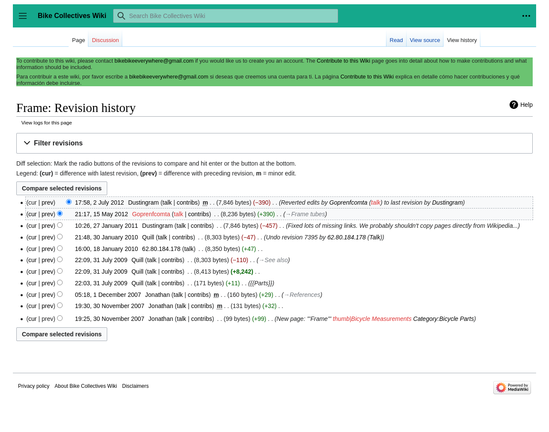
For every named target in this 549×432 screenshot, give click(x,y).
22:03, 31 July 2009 (101, 283)
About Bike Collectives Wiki (85, 386)
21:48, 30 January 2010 (106, 237)
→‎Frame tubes (305, 214)
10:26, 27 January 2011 (106, 225)
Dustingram (447, 202)
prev (47, 202)
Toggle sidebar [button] (25, 20)
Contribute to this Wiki (343, 60)
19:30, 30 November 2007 (110, 305)
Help (526, 104)
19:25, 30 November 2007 (110, 318)
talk (167, 202)
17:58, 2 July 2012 (99, 202)
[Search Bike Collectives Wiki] (225, 16)
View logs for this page (46, 122)
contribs (187, 202)
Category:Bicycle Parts (443, 318)
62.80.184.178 (346, 237)
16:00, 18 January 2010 (106, 248)
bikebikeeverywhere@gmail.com (154, 60)
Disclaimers (135, 386)
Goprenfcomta (348, 202)
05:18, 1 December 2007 (108, 294)
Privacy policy (33, 386)
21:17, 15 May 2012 (101, 214)
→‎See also (273, 260)
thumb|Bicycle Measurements (372, 318)
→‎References (302, 294)
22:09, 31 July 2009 (101, 260)
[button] (274, 143)
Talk (374, 237)
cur (32, 214)
